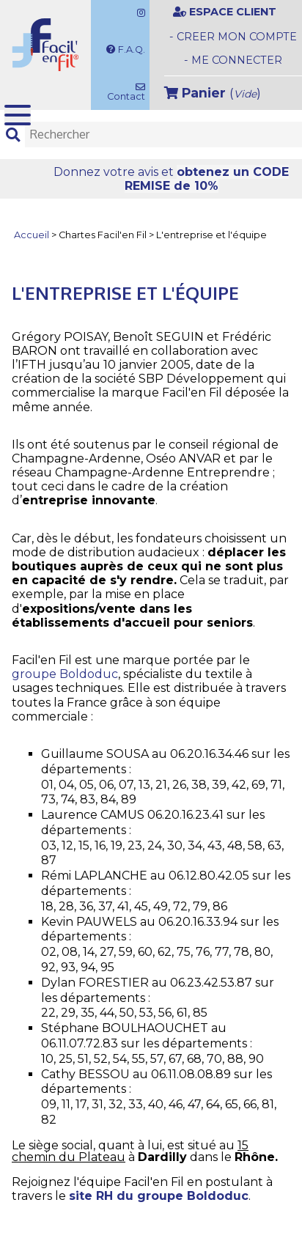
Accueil (31, 235)
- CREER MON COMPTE (233, 36)
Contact (125, 92)
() (212, 92)
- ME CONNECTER (233, 60)
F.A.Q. (125, 49)
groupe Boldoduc (65, 674)
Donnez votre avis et (171, 179)
